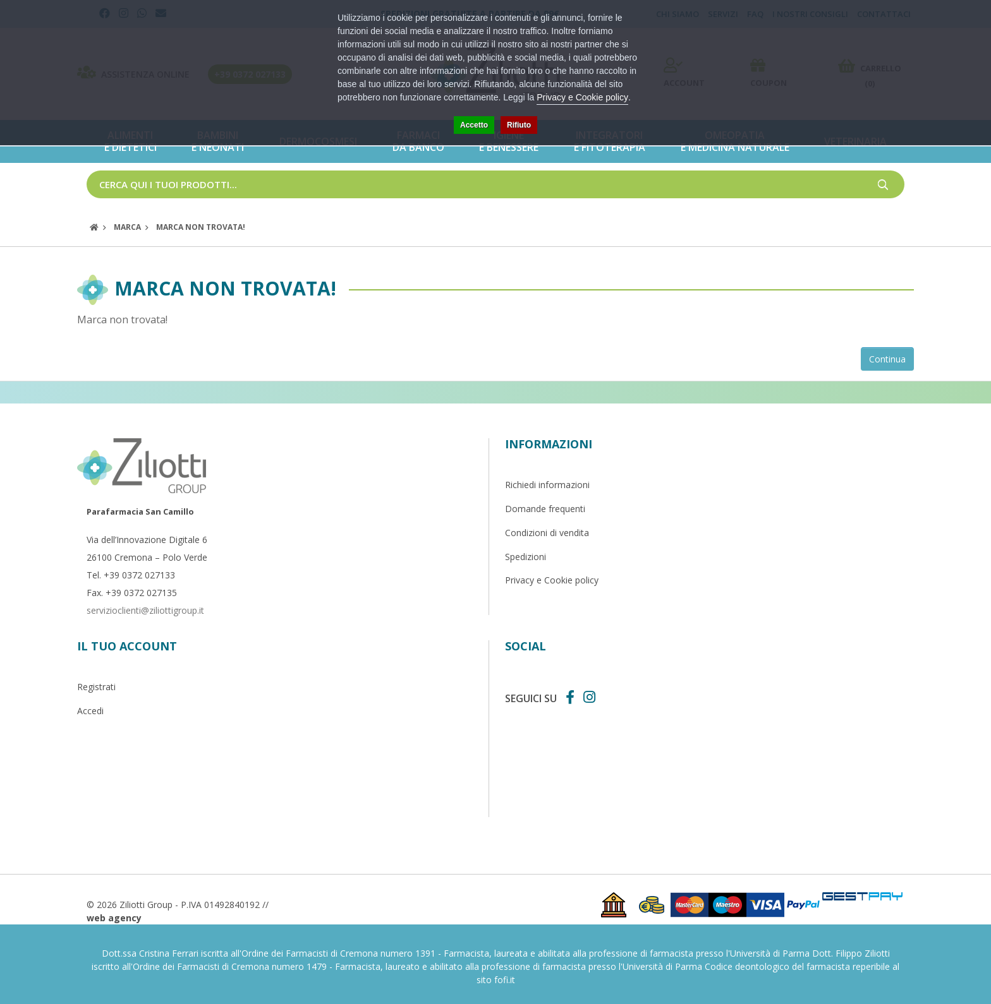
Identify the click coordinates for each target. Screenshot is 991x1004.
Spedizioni (525, 557)
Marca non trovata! (200, 227)
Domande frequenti (545, 509)
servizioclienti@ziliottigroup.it (145, 610)
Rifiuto (519, 125)
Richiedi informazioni (547, 485)
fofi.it (504, 980)
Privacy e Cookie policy (552, 580)
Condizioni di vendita (547, 533)
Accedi (90, 711)
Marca (127, 227)
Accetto (474, 125)
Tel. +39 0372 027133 (131, 575)
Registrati (96, 687)
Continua (887, 359)
